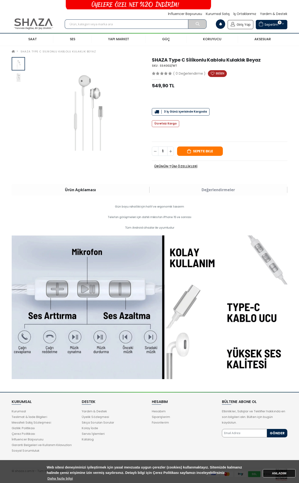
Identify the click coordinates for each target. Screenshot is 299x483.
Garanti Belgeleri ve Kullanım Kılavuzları (42, 445)
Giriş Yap (240, 24)
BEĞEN (220, 73)
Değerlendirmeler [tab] (218, 189)
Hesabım (159, 411)
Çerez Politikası (23, 434)
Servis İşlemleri (93, 434)
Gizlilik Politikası (23, 428)
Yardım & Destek (273, 14)
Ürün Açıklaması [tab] (80, 189)
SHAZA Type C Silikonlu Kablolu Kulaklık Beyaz (58, 51)
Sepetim (270, 24)
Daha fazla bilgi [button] (60, 478)
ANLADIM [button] (279, 473)
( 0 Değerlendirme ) (189, 73)
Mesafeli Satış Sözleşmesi (31, 422)
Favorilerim (160, 422)
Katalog (88, 439)
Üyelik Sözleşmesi (95, 417)
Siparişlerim (161, 417)
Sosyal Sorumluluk (25, 450)
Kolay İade (90, 428)
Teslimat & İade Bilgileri (29, 417)
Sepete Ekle (203, 151)
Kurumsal (19, 411)
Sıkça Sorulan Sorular (98, 422)
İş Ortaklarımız (244, 14)
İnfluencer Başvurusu (185, 14)
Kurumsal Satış (218, 14)
